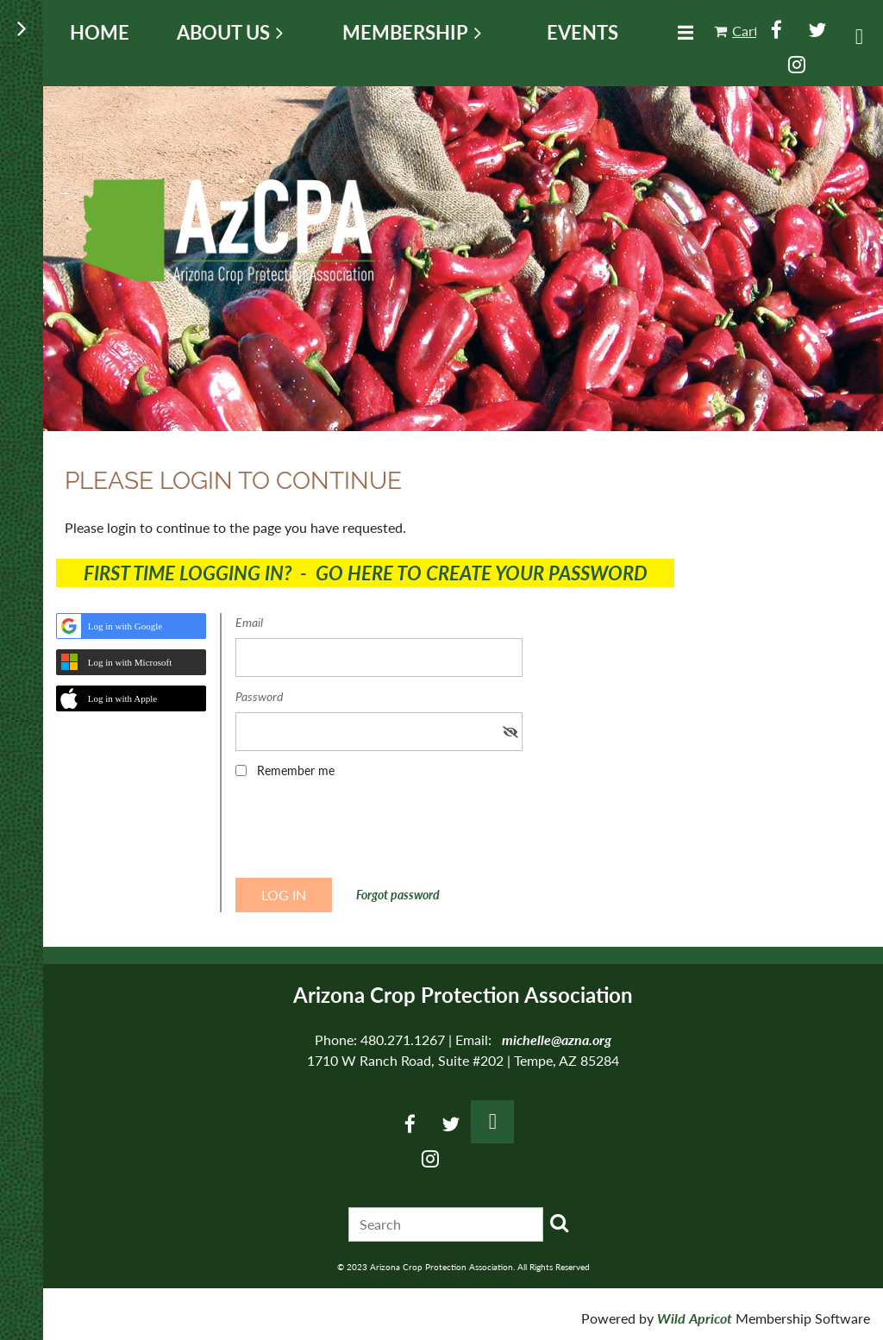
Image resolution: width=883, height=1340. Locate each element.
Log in (858, 37)
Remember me (296, 770)
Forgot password (398, 894)
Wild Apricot (694, 1318)
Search (559, 1222)
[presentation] (366, 833)
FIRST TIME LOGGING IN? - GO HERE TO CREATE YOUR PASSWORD (366, 573)
